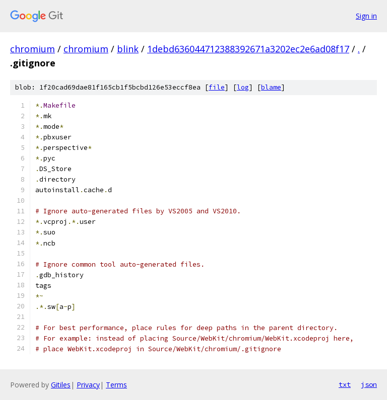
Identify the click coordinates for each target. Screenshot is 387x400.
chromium (32, 49)
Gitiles (61, 384)
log (243, 87)
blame (271, 87)
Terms (116, 384)
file (217, 87)
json (369, 384)
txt (345, 384)
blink (128, 49)
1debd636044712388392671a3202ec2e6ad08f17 (248, 49)
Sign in (366, 16)
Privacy (88, 384)
